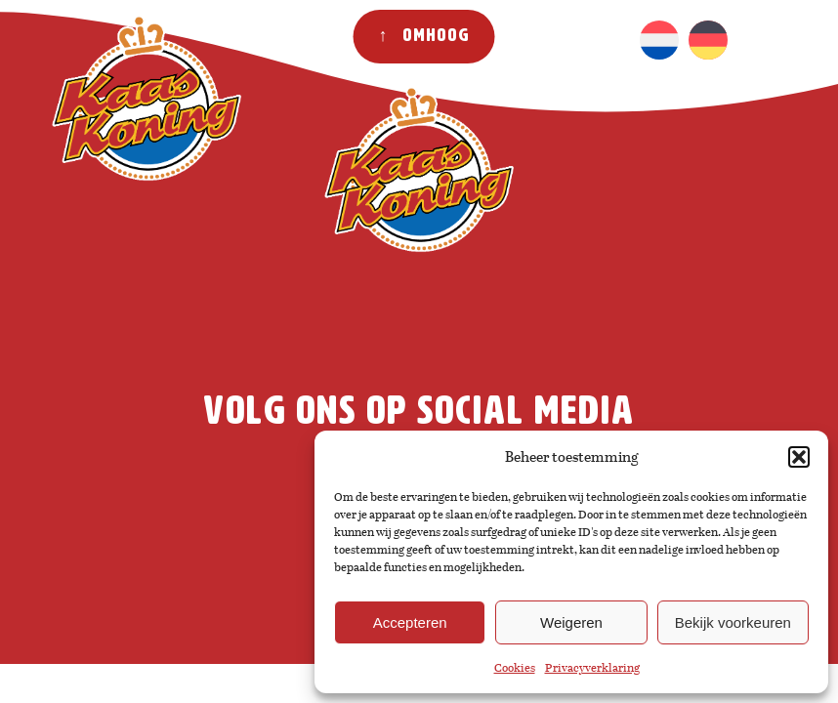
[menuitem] (659, 40)
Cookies (514, 668)
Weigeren (571, 622)
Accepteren (410, 622)
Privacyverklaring (592, 668)
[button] (799, 457)
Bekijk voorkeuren (733, 622)
